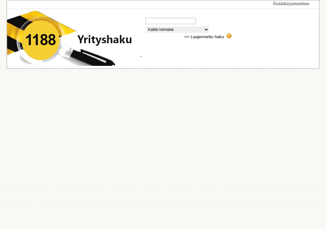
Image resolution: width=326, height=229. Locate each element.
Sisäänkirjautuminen (291, 3)
